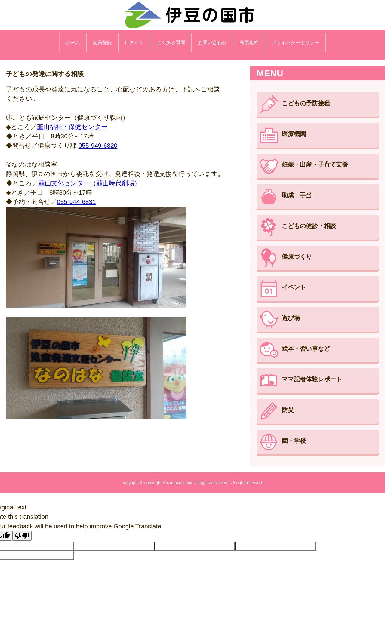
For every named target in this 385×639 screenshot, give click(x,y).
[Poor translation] (22, 536)
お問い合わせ (212, 42)
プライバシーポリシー (295, 42)
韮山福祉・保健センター (72, 126)
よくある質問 (170, 42)
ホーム (73, 42)
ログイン (134, 42)
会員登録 (102, 42)
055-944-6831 (76, 201)
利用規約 (249, 42)
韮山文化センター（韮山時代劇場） (89, 183)
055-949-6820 (98, 145)
